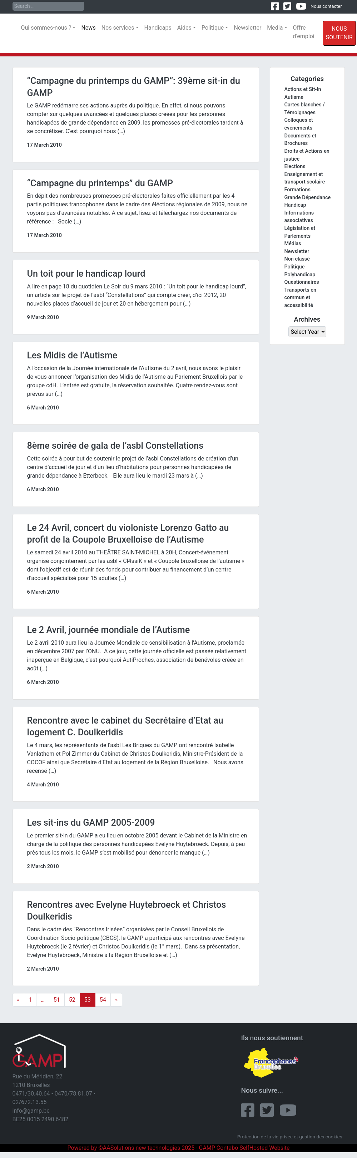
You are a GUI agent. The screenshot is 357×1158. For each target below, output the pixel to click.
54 (103, 999)
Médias (292, 244)
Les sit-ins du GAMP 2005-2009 (91, 822)
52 (72, 999)
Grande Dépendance (307, 198)
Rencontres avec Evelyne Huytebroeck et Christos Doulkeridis (126, 911)
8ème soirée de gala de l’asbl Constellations (115, 445)
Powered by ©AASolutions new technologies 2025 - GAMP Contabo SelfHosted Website (178, 1147)
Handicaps (158, 27)
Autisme (294, 97)
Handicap (295, 205)
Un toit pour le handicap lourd (86, 273)
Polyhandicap (300, 275)
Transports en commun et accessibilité (300, 297)
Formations (297, 190)
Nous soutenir (339, 33)
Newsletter (247, 27)
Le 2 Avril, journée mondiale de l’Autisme (108, 630)
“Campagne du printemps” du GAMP (100, 183)
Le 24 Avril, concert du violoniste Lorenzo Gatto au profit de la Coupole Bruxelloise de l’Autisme (128, 534)
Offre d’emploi (303, 32)
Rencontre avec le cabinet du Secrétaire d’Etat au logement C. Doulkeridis (125, 726)
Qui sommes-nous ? (46, 27)
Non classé (297, 259)
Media (275, 27)
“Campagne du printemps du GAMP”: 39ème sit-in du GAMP (134, 87)
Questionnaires (301, 282)
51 (57, 999)
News (88, 27)
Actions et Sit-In (302, 89)
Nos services (117, 27)
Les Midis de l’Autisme (72, 355)
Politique (213, 27)
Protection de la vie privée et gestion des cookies (289, 1136)
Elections (295, 166)
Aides (184, 27)
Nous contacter (326, 6)
